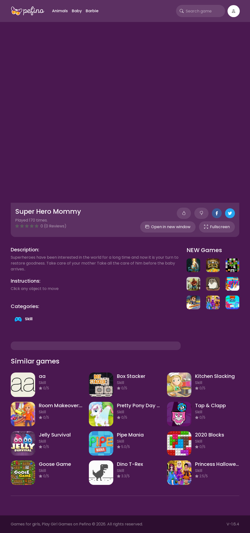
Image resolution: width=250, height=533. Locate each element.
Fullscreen (217, 227)
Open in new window (167, 227)
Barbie (92, 11)
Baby (77, 11)
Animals (60, 11)
